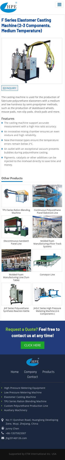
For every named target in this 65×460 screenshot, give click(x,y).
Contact (32, 377)
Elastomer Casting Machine (20, 397)
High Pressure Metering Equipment (24, 388)
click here (32, 345)
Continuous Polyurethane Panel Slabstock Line (47, 211)
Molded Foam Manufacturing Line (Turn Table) (16, 277)
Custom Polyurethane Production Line (26, 405)
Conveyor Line (47, 274)
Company (30, 372)
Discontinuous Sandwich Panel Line (16, 242)
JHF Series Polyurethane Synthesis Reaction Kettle (16, 310)
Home (15, 372)
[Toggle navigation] (59, 4)
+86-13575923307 (16, 433)
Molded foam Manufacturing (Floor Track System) (47, 243)
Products (48, 372)
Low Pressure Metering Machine (23, 392)
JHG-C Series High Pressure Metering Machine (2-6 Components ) (47, 311)
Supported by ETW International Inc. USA (32, 453)
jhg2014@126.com (16, 438)
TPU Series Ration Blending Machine (16, 211)
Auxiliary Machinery (15, 410)
